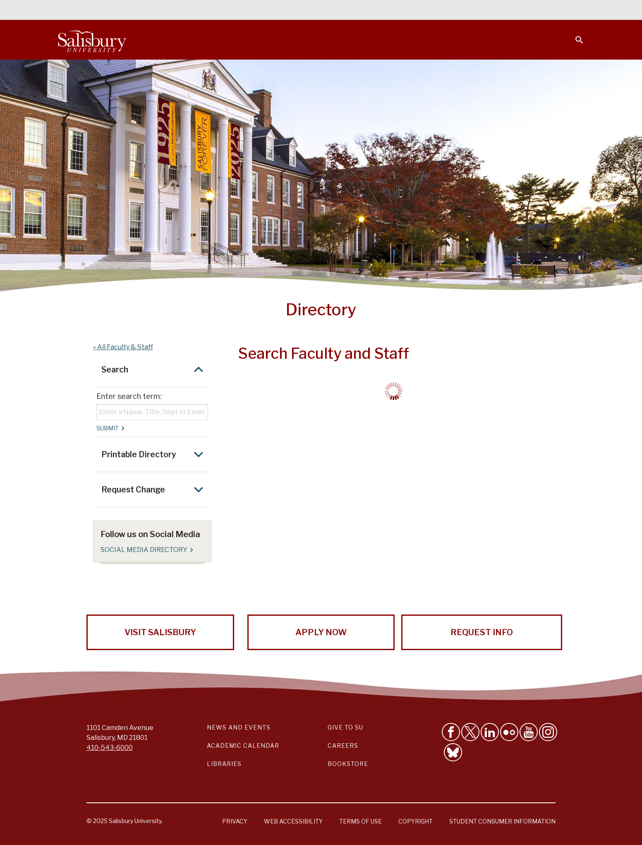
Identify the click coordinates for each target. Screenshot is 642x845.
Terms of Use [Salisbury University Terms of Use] (360, 821)
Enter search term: (129, 396)
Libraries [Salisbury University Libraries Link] (224, 763)
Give (567, 10)
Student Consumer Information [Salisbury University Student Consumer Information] (502, 821)
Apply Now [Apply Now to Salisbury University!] (321, 632)
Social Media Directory (146, 550)
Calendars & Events (337, 11)
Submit (110, 428)
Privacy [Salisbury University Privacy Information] (234, 821)
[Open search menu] (574, 35)
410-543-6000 (109, 747)
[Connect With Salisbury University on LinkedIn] (490, 732)
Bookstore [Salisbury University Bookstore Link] (348, 763)
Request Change (154, 489)
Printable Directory (154, 454)
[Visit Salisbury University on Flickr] (509, 732)
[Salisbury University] (92, 40)
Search (154, 369)
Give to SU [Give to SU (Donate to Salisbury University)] (345, 727)
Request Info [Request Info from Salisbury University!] (481, 632)
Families (492, 11)
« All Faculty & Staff (123, 347)
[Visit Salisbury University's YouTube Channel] (529, 732)
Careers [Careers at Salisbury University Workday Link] (343, 745)
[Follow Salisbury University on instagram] (548, 732)
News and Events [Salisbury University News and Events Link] (239, 727)
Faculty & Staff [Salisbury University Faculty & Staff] (444, 11)
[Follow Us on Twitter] (470, 732)
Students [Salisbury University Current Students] (394, 11)
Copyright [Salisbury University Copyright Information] (415, 821)
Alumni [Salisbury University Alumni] (527, 11)
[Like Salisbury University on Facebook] (451, 732)
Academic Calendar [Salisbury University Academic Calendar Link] (243, 745)
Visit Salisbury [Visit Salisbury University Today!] (160, 632)
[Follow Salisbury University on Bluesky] (453, 752)
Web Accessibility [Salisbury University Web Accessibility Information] (293, 821)
